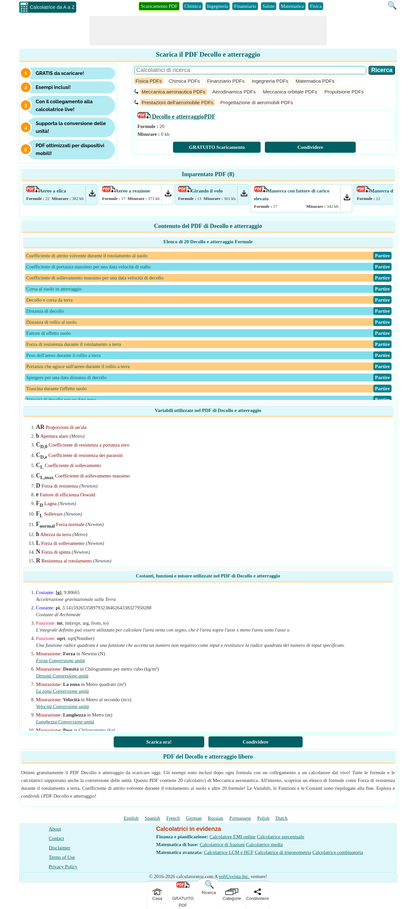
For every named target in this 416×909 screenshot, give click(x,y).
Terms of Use (62, 857)
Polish (263, 818)
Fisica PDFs (149, 81)
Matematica (292, 6)
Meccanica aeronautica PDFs (174, 91)
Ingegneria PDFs (270, 81)
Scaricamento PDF (159, 6)
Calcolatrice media (264, 844)
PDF (176, 116)
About (55, 828)
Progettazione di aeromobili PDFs (256, 102)
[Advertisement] (208, 30)
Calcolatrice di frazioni (222, 844)
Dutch (282, 818)
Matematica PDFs (314, 81)
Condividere (310, 147)
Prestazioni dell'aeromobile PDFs (177, 102)
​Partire (382, 255)
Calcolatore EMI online (232, 836)
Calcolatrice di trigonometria (283, 852)
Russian (215, 818)
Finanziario (245, 6)
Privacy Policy (63, 866)
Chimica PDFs (184, 81)
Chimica (192, 6)
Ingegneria (217, 6)
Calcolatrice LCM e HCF (228, 852)
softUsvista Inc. (234, 876)
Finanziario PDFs (226, 81)
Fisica (316, 6)
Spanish (152, 818)
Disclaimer (59, 847)
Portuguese (240, 818)
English (131, 818)
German (194, 818)
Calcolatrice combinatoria (337, 852)
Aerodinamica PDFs (234, 91)
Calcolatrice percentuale (280, 836)
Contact (56, 838)
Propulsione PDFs (344, 91)
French (173, 818)
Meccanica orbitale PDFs (290, 91)
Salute (269, 6)
